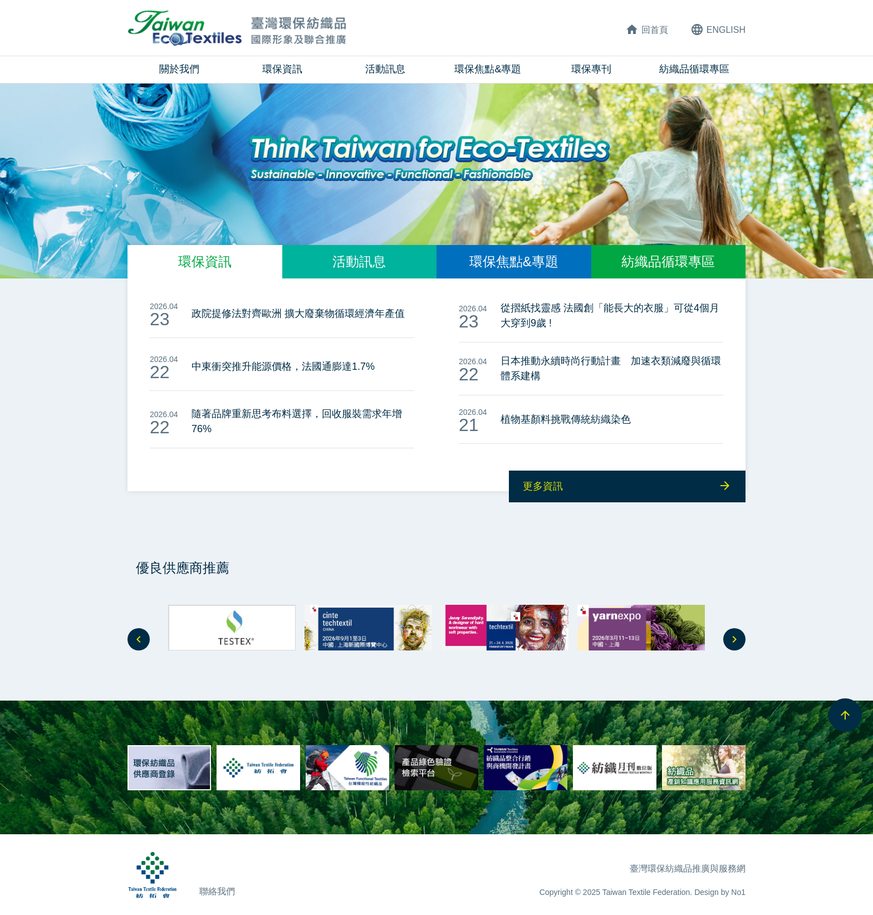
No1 (738, 892)
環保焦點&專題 (487, 69)
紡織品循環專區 (694, 69)
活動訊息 (385, 69)
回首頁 (646, 29)
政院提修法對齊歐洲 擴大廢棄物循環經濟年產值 (298, 313)
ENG (718, 29)
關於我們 (179, 69)
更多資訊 (627, 485)
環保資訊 (282, 69)
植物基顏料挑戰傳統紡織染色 (566, 419)
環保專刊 (591, 69)
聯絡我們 (217, 891)
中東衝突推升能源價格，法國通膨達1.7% (283, 366)
